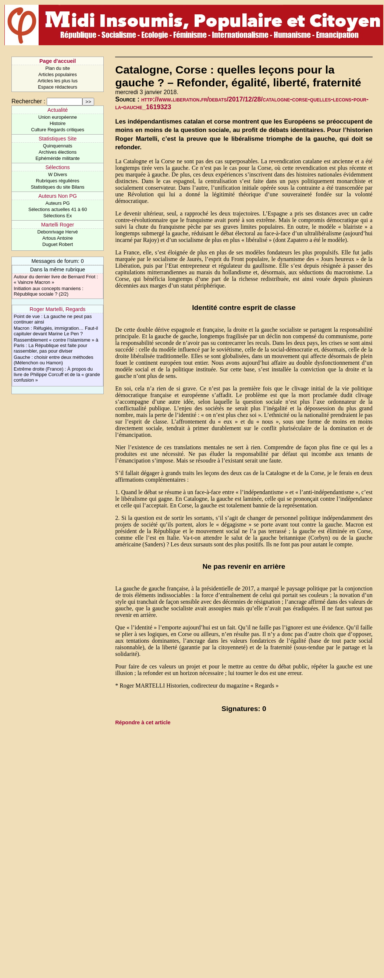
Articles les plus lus (58, 80)
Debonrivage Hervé (57, 232)
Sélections (57, 167)
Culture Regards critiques (57, 129)
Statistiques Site (58, 139)
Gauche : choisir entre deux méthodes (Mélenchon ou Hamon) (53, 359)
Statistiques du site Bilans (58, 187)
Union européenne (57, 117)
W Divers (57, 174)
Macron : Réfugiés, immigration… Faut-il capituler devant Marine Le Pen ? (56, 330)
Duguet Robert (57, 244)
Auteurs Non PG (57, 196)
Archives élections (58, 152)
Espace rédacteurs (57, 87)
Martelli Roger (57, 225)
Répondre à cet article (142, 722)
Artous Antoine (57, 238)
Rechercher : (28, 101)
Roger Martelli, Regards (58, 309)
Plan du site (57, 68)
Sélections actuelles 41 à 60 (57, 209)
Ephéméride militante (57, 158)
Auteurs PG (58, 203)
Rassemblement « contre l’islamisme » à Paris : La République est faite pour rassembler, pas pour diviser (56, 345)
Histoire (57, 123)
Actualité (57, 110)
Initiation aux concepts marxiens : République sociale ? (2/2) (48, 291)
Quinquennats (57, 146)
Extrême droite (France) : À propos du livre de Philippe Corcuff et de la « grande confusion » (57, 374)
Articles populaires (57, 74)
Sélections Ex (57, 215)
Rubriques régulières (57, 180)
